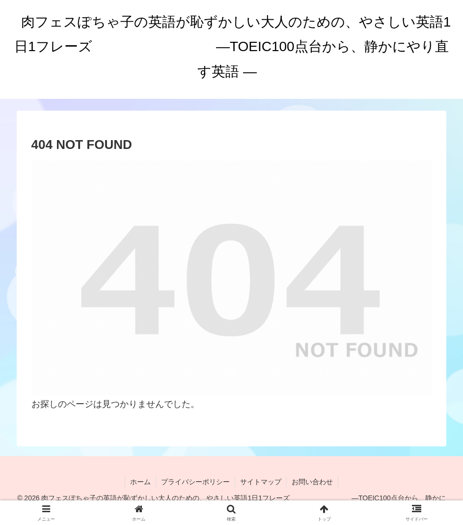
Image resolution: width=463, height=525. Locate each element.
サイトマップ (260, 482)
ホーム (140, 482)
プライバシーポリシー (195, 482)
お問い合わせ (312, 482)
